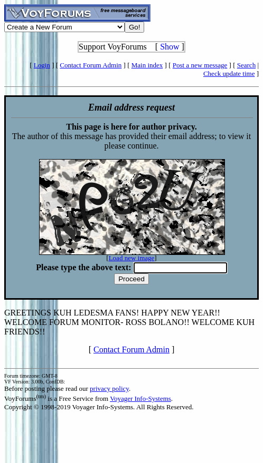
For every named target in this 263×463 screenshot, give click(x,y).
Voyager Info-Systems (140, 398)
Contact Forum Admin (90, 65)
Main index (147, 65)
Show (169, 46)
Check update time (229, 73)
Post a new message (200, 65)
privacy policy (109, 388)
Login (42, 65)
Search (246, 65)
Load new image (132, 258)
